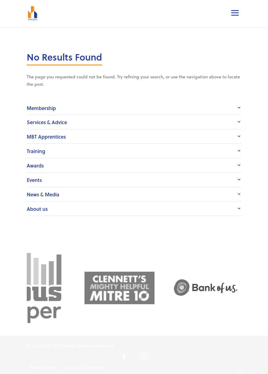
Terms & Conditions (86, 367)
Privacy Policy (43, 367)
